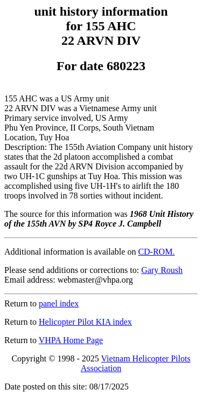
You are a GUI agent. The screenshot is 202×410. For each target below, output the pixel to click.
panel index (59, 303)
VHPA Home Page (71, 340)
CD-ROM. (156, 251)
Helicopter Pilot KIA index (85, 321)
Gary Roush (162, 270)
